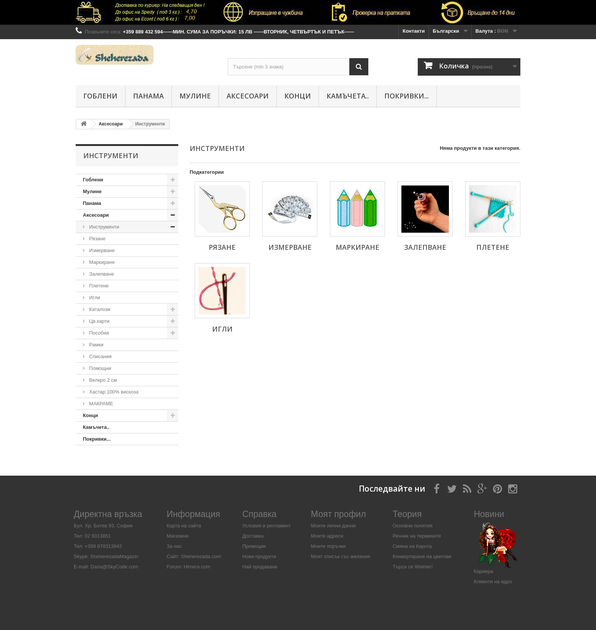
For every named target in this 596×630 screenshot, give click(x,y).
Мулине (195, 95)
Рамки (95, 345)
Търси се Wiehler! (413, 567)
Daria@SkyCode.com (114, 567)
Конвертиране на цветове (422, 556)
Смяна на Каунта (412, 546)
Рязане (97, 238)
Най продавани (259, 567)
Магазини (178, 536)
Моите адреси (327, 536)
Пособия (98, 333)
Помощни (99, 368)
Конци (297, 95)
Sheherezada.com (201, 556)
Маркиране (101, 262)
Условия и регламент (266, 525)
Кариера (483, 571)
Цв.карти (98, 321)
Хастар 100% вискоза (113, 392)
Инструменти (103, 227)
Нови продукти (259, 556)
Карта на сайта (184, 525)
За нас (174, 546)
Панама (148, 95)
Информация (193, 514)
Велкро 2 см (102, 380)
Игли (94, 297)
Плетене (98, 286)
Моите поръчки (328, 546)
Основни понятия (413, 525)
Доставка (252, 536)
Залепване (101, 274)
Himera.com (196, 567)
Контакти (414, 31)
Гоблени (100, 95)
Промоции (254, 546)
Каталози (99, 309)
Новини (489, 514)
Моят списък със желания (340, 556)
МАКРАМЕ (100, 403)
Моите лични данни (333, 525)
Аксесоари (248, 95)
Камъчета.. (348, 95)
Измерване (101, 250)
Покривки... (406, 95)
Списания (100, 356)
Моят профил (338, 514)
